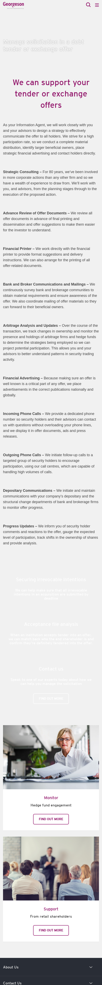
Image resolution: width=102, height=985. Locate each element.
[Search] (88, 5)
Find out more (51, 698)
